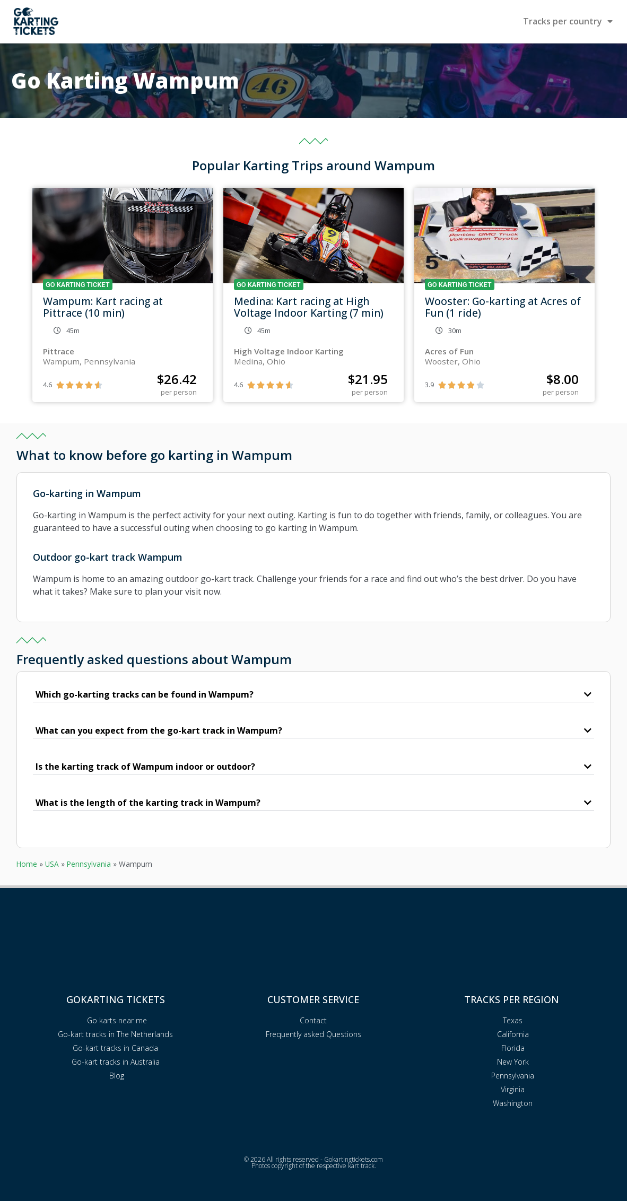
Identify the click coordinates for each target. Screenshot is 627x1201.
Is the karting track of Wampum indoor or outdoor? (145, 766)
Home (26, 864)
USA (52, 864)
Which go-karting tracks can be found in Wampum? (145, 694)
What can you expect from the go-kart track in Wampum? (159, 730)
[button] (313, 694)
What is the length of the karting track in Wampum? (148, 802)
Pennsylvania (89, 864)
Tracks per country (568, 21)
